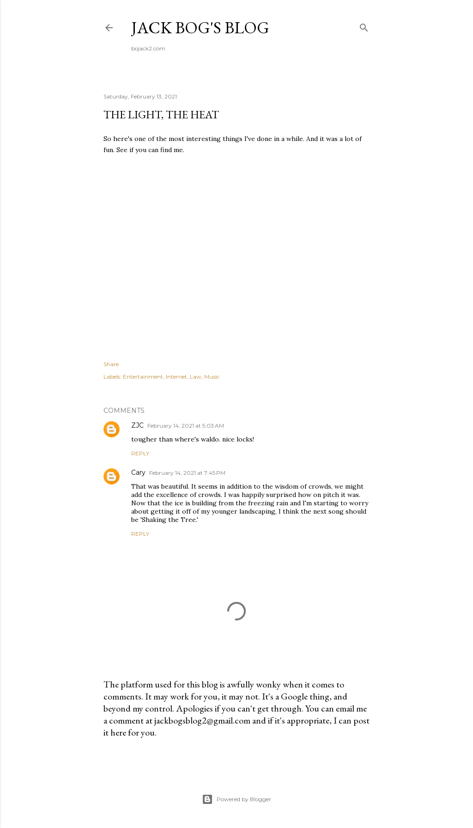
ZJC (137, 425)
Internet (176, 376)
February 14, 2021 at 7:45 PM (187, 472)
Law (195, 376)
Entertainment (143, 376)
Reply (140, 453)
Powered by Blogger (236, 799)
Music (211, 376)
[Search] (364, 26)
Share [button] (111, 364)
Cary (138, 472)
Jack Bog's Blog (200, 27)
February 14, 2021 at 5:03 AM (185, 425)
